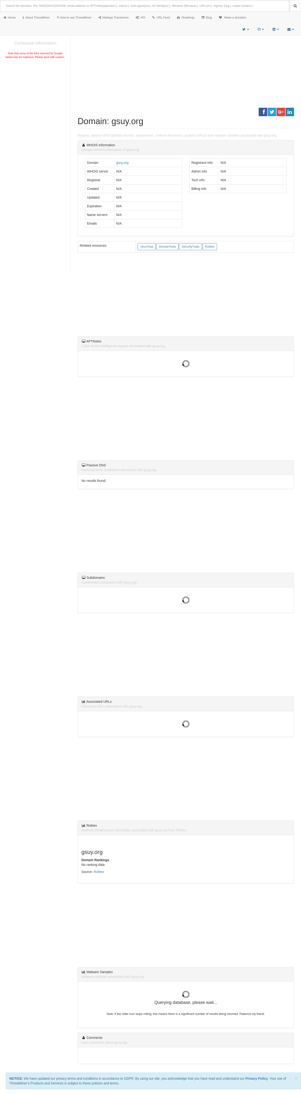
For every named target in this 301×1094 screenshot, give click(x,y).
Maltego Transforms (114, 17)
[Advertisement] (35, 94)
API (140, 17)
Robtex (209, 246)
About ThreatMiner (36, 17)
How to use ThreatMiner (74, 17)
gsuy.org (122, 163)
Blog (207, 17)
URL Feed (161, 17)
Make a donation (232, 17)
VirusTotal (146, 246)
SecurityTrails (190, 246)
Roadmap (185, 17)
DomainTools (167, 246)
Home (10, 17)
